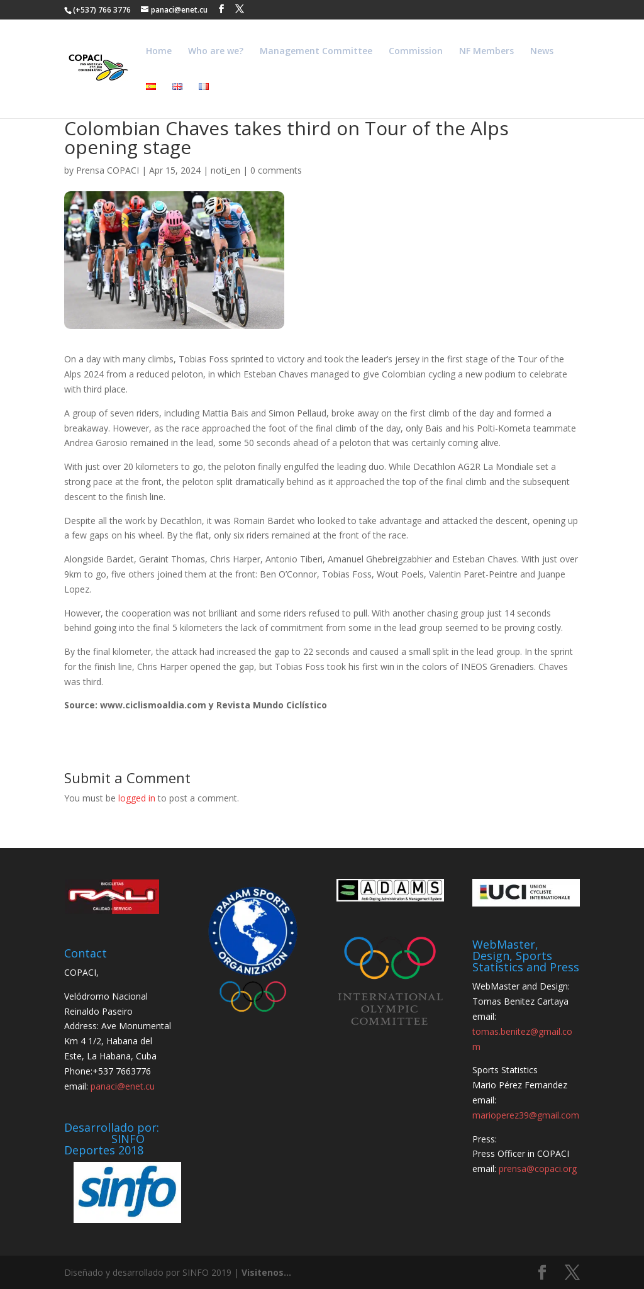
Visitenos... (266, 1272)
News (541, 52)
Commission (416, 52)
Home (159, 52)
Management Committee (316, 52)
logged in (136, 798)
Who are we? (215, 52)
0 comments (276, 170)
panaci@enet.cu (123, 1086)
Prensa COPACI (107, 170)
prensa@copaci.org (538, 1169)
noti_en (225, 170)
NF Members (486, 52)
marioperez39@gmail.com (525, 1115)
